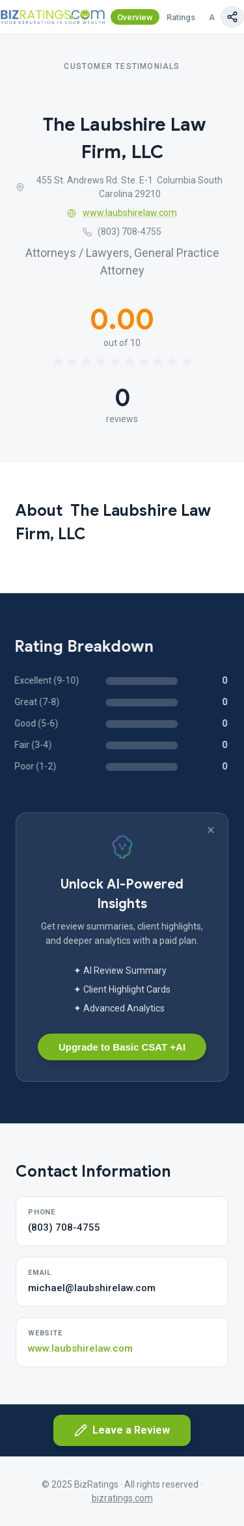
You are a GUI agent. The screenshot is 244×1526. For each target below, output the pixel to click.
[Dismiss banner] (211, 830)
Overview (135, 17)
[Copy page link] (232, 17)
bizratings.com (122, 1498)
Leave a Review (122, 1430)
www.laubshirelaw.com (122, 212)
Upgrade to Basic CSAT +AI (122, 1046)
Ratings (181, 17)
